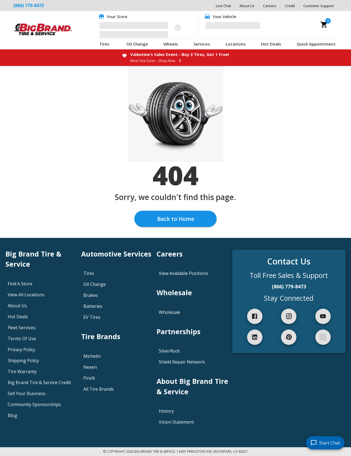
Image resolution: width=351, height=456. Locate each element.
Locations (236, 44)
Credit (290, 5)
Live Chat (223, 5)
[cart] (324, 25)
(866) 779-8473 (28, 5)
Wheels (170, 44)
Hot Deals (271, 44)
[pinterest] (288, 337)
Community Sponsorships (34, 404)
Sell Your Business (27, 393)
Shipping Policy (23, 361)
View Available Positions (183, 273)
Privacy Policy (21, 350)
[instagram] (288, 316)
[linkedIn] (254, 337)
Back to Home (175, 219)
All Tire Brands (98, 389)
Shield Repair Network (182, 362)
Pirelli (89, 378)
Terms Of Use (22, 339)
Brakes (90, 295)
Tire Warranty (22, 371)
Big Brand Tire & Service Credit (39, 382)
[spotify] (323, 337)
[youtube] (323, 316)
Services (202, 44)
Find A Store (20, 284)
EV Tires (91, 317)
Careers (269, 5)
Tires (104, 44)
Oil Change (137, 44)
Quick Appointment (316, 44)
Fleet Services (21, 328)
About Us (246, 5)
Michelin (92, 356)
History (166, 411)
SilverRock (169, 351)
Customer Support (318, 5)
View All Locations (26, 295)
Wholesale (169, 312)
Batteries (92, 306)
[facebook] (254, 316)
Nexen (90, 367)
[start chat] (325, 442)
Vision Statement (176, 422)
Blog (12, 415)
